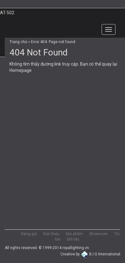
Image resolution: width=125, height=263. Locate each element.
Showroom (98, 234)
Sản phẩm (74, 234)
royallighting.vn (75, 248)
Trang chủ (18, 42)
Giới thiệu (51, 234)
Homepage (20, 70)
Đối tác (73, 239)
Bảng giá (29, 234)
